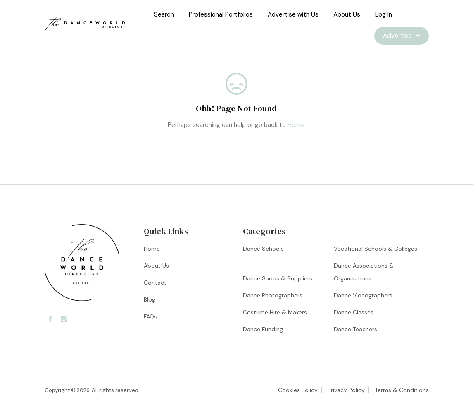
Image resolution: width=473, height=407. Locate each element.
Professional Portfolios (221, 14)
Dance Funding (263, 329)
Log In (383, 14)
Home (296, 125)
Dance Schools (263, 248)
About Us (346, 14)
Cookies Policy (298, 390)
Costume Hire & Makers (275, 312)
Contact (155, 282)
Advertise (401, 35)
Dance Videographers (363, 295)
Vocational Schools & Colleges (375, 248)
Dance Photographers (272, 295)
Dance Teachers (355, 329)
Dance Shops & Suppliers (277, 278)
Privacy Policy (346, 390)
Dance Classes (353, 312)
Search (164, 14)
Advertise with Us (293, 14)
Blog (149, 299)
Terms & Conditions (402, 390)
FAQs (150, 316)
